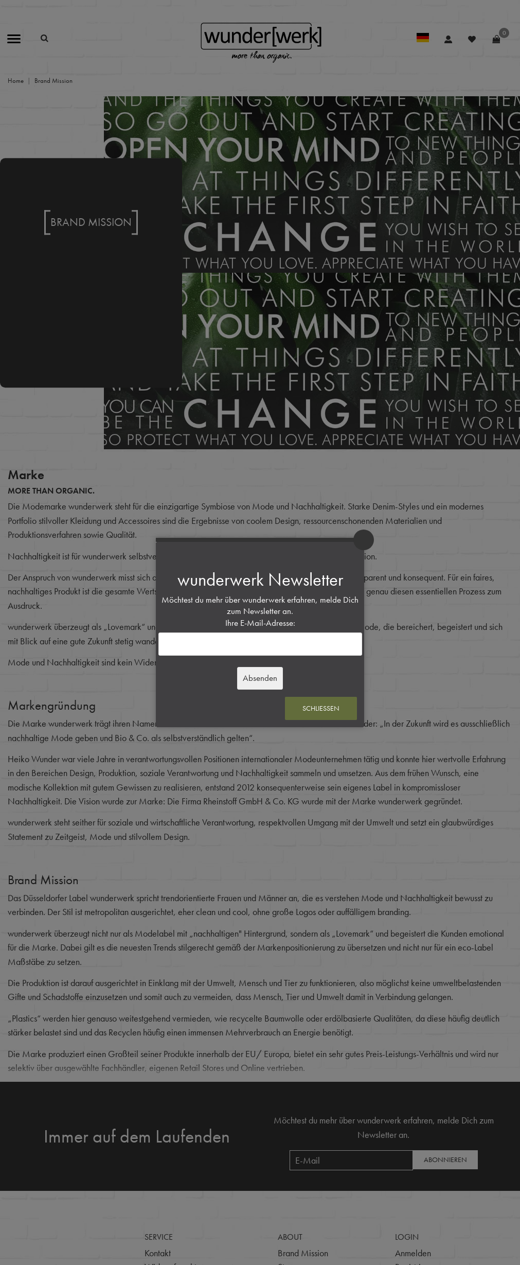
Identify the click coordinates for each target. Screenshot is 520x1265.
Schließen (320, 708)
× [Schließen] (363, 540)
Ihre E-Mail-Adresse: (260, 623)
